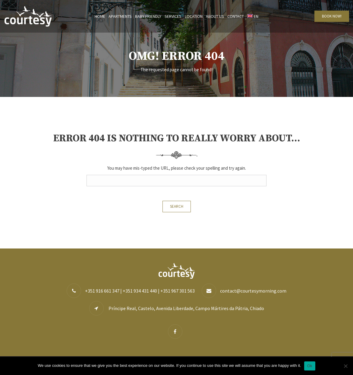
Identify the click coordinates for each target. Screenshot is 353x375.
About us (215, 16)
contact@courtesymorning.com (253, 291)
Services (173, 16)
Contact (235, 16)
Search (176, 206)
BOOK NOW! (332, 16)
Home (100, 16)
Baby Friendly (148, 16)
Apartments (120, 16)
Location (194, 16)
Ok (309, 366)
